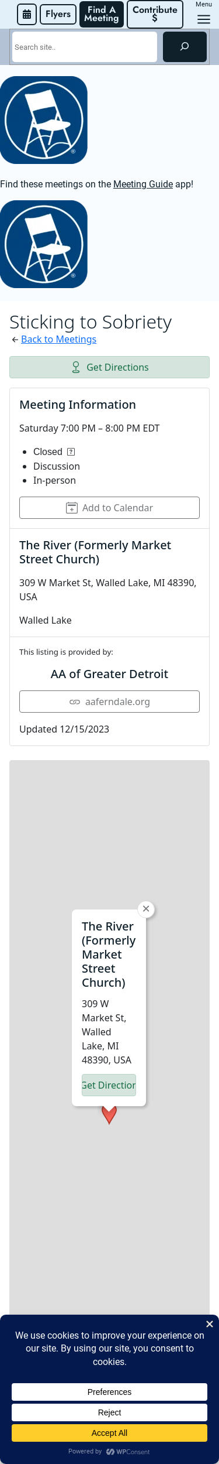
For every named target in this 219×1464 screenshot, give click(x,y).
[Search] (185, 47)
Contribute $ (156, 14)
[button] (109, 967)
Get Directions (109, 367)
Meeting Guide (143, 184)
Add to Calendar (109, 507)
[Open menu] (203, 19)
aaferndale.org (109, 701)
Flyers (58, 13)
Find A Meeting (101, 14)
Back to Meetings (58, 339)
